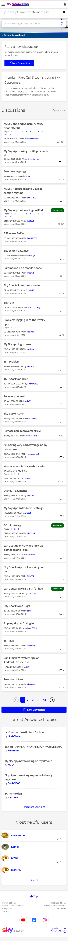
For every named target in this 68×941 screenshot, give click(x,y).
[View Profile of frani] (28, 176)
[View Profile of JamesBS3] (31, 198)
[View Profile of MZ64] (11, 764)
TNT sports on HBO (16, 379)
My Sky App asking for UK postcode (26, 151)
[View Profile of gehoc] (29, 611)
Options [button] (57, 110)
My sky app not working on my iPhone (28, 761)
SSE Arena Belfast (15, 233)
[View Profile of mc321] (28, 513)
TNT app (9, 640)
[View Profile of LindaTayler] (33, 593)
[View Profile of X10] (28, 667)
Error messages (13, 171)
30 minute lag (12, 525)
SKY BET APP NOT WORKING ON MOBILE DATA (33, 746)
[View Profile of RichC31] (30, 576)
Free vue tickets (14, 679)
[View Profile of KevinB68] (29, 290)
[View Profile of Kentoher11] (31, 555)
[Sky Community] (18, 4)
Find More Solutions (34, 806)
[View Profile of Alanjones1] (31, 645)
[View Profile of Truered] (30, 273)
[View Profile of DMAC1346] (14, 783)
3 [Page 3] (33, 699)
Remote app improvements (21, 431)
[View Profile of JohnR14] (30, 366)
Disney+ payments (15, 490)
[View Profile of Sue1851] (30, 221)
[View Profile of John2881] (31, 495)
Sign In (64, 5)
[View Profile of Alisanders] (31, 684)
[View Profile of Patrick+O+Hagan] (34, 307)
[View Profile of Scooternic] (32, 436)
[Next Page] (52, 700)
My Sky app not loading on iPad (23, 210)
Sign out (9, 302)
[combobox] (31, 23)
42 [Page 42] (44, 699)
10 (6, 134)
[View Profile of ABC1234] (31, 533)
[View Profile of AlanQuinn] (32, 418)
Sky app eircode (14, 413)
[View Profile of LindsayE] (31, 255)
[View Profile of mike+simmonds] (32, 139)
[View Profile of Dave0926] (32, 628)
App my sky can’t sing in (19, 623)
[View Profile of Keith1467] (13, 750)
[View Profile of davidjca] (30, 349)
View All (34, 880)
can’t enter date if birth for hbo (23, 588)
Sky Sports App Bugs (17, 606)
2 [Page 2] (27, 699)
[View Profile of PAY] (29, 401)
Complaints (7, 909)
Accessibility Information (55, 906)
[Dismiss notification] (64, 12)
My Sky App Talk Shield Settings (23, 508)
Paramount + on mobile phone (23, 268)
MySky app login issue (17, 344)
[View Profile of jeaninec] (30, 332)
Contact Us (61, 909)
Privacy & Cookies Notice (13, 906)
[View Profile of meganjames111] (33, 454)
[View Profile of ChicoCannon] (34, 159)
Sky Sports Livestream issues (22, 285)
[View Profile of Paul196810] (32, 238)
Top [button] (35, 896)
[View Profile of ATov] (28, 478)
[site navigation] (3, 4)
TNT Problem (11, 361)
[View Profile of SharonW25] (33, 384)
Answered (57, 210)
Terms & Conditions (57, 903)
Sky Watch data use (16, 250)
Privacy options (9, 903)
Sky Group (6, 911)
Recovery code (13, 396)
